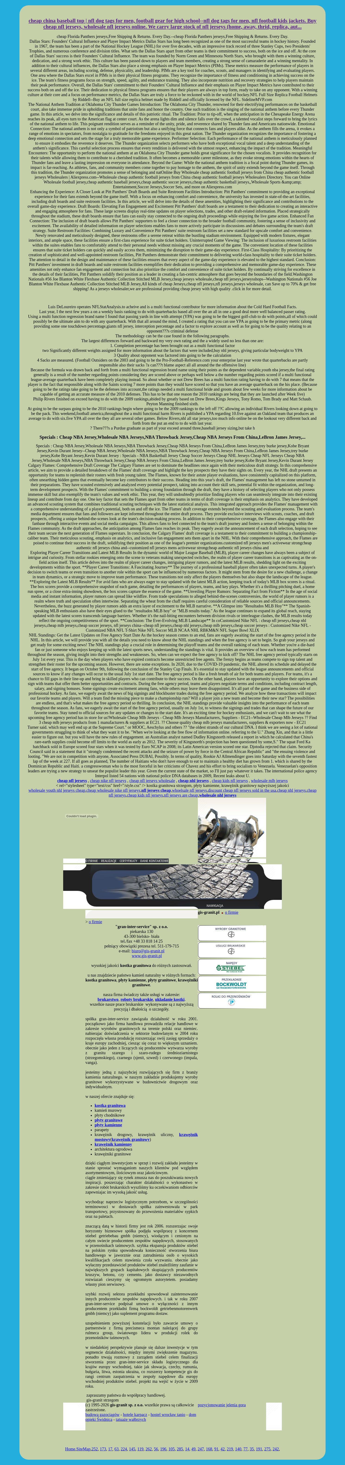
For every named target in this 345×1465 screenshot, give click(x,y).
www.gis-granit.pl (147, 955)
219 (230, 1449)
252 (95, 1449)
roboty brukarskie (137, 999)
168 (209, 1449)
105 (171, 1449)
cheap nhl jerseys (291, 790)
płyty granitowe (109, 1120)
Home (70, 1449)
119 (140, 1449)
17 (110, 1449)
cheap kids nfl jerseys (230, 780)
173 (103, 1449)
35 (252, 1449)
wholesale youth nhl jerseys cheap (56, 790)
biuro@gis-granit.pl (148, 951)
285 (180, 1449)
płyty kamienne (108, 1125)
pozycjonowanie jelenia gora (222, 1405)
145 (132, 1449)
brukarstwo (108, 999)
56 (156, 1449)
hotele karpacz (135, 1414)
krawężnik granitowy (131, 1139)
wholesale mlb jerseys (269, 780)
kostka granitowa (110, 1105)
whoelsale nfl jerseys (189, 790)
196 (163, 1449)
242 (276, 1449)
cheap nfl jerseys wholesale (152, 780)
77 (245, 1449)
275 (267, 1449)
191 (259, 1449)
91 (216, 1449)
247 (201, 1449)
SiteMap (83, 1449)
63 (117, 1449)
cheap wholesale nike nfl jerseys (113, 790)
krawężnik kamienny (113, 1144)
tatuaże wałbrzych (131, 1419)
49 (193, 1449)
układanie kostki (170, 999)
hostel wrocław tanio (168, 1414)
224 (124, 1449)
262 (149, 1449)
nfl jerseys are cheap (181, 795)
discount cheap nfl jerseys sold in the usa (242, 790)
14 (187, 1449)
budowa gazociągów (102, 1414)
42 (223, 1449)
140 (238, 1449)
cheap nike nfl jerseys (108, 780)
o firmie (231, 912)
